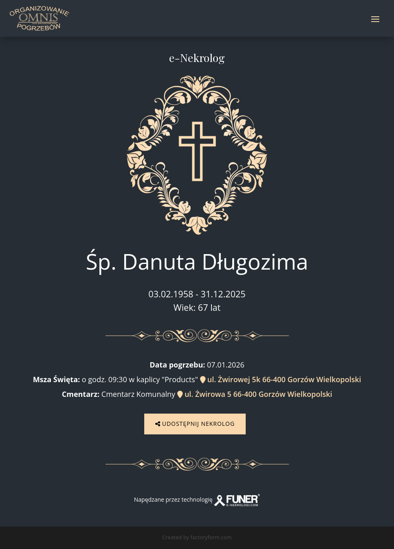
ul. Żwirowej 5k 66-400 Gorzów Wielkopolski (280, 379)
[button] (16, 532)
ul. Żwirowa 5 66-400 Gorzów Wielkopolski (254, 394)
